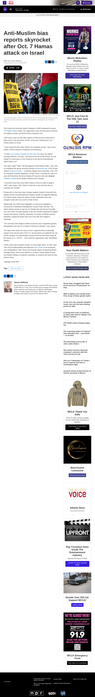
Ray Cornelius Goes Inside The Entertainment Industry (77, 551)
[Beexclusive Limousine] (77, 450)
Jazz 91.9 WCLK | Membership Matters (47, 15)
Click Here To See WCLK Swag (77, 427)
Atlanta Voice (77, 507)
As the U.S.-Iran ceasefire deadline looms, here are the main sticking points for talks (77, 304)
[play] (5, 9)
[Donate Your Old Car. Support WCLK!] (77, 583)
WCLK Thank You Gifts (77, 413)
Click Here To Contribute (77, 663)
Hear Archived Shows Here (77, 268)
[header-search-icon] (78, 3)
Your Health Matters (77, 250)
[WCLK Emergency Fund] (77, 632)
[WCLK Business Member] (77, 142)
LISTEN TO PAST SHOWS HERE (77, 564)
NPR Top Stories (15, 268)
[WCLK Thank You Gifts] (77, 394)
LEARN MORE (77, 605)
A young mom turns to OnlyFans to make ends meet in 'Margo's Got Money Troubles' (77, 315)
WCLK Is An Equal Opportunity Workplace (42, 684)
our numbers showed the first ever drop (25, 154)
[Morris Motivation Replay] (77, 40)
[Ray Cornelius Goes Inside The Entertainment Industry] (77, 530)
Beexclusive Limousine (77, 469)
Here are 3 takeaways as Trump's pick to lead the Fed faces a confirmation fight (76, 363)
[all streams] (85, 9)
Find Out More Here (77, 475)
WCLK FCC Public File (79, 679)
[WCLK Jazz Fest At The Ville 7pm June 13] (77, 98)
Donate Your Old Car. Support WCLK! (77, 599)
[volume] (10, 9)
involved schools (15, 171)
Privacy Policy (57, 679)
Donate (87, 3)
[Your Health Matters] (77, 232)
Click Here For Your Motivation (77, 76)
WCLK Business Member (77, 156)
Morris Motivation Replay (77, 59)
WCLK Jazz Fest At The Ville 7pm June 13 (77, 119)
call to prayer (38, 247)
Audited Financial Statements (61, 683)
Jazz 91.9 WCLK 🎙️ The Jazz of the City (77, 211)
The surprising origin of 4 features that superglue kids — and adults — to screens (77, 333)
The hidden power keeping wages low (76, 324)
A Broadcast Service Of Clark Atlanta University (42, 679)
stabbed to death (10, 178)
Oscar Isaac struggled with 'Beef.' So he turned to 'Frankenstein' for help (76, 285)
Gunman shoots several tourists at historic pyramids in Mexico (77, 372)
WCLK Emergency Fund (77, 657)
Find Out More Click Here (77, 162)
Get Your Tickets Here (77, 126)
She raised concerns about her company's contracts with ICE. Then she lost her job (75, 352)
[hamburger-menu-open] (4, 3)
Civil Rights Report (11, 131)
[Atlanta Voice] (77, 493)
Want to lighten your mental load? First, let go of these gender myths (77, 295)
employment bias (41, 168)
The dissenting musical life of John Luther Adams (75, 343)
